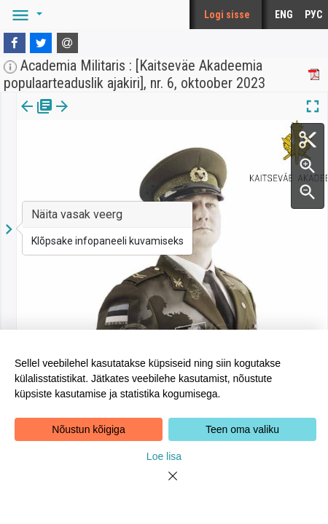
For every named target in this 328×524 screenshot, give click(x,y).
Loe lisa (164, 456)
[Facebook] (15, 43)
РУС (313, 14)
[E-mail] (68, 43)
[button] (25, 14)
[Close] (164, 484)
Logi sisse (227, 14)
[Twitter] (41, 43)
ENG (284, 14)
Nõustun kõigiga (88, 429)
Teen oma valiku (242, 429)
